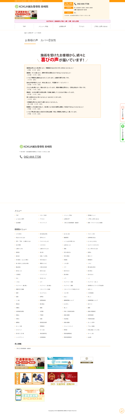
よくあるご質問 (20, 219)
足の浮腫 (18, 245)
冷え (17, 278)
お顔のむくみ (67, 245)
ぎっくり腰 (19, 326)
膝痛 (89, 307)
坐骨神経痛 (90, 315)
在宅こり (90, 289)
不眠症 (41, 315)
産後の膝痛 (67, 315)
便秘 (65, 248)
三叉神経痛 (90, 293)
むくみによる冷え (92, 241)
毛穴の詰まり (43, 259)
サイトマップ (43, 222)
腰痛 (41, 307)
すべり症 (42, 329)
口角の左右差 (43, 267)
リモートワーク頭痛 (45, 289)
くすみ (17, 281)
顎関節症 (42, 326)
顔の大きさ (67, 270)
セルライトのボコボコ (93, 245)
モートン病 (90, 333)
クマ (65, 267)
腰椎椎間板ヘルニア (69, 300)
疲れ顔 (17, 256)
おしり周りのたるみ (93, 248)
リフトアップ (43, 274)
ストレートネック (68, 326)
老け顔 (41, 252)
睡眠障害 (66, 237)
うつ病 (17, 300)
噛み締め (18, 267)
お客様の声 (62, 26)
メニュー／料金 (43, 26)
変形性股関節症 (68, 337)
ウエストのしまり (44, 241)
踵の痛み (42, 304)
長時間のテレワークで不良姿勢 (95, 285)
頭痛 (41, 318)
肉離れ (17, 307)
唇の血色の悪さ (92, 267)
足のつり (90, 304)
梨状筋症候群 (43, 322)
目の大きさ (90, 274)
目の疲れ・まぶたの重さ (22, 259)
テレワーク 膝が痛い (21, 285)
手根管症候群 (91, 318)
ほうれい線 (67, 234)
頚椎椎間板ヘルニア (93, 300)
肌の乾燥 (66, 274)
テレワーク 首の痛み (45, 285)
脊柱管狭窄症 (43, 333)
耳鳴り (17, 318)
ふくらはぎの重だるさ (69, 241)
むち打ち (66, 304)
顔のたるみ (43, 270)
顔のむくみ (19, 270)
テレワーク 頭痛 (68, 281)
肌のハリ (90, 256)
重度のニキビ (43, 263)
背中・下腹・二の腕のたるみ (23, 241)
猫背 (17, 293)
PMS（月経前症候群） (69, 311)
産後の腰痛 (67, 322)
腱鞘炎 (17, 322)
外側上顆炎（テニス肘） (94, 329)
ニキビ (89, 263)
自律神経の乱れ (92, 237)
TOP (24, 26)
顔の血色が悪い (44, 234)
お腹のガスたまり (44, 248)
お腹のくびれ (19, 248)
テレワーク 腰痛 (68, 285)
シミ (89, 278)
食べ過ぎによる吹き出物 (22, 263)
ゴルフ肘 (66, 293)
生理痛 (41, 311)
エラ (41, 281)
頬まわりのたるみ (20, 237)
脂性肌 (17, 252)
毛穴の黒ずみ (67, 252)
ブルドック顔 (91, 234)
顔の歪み (90, 270)
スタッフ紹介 (43, 215)
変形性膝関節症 (68, 333)
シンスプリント (20, 337)
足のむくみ (43, 278)
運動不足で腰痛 (20, 289)
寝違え (17, 315)
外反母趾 (66, 318)
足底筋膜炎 (43, 337)
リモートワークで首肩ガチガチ (72, 289)
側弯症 (41, 296)
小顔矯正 (18, 274)
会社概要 (18, 222)
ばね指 (89, 337)
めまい (65, 296)
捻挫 (17, 296)
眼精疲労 (90, 259)
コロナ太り (43, 245)
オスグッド (19, 329)
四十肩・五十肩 (20, 333)
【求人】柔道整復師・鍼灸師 (71, 222)
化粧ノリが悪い (44, 256)
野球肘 (65, 329)
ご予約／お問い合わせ (100, 26)
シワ (65, 278)
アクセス (81, 26)
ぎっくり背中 (91, 322)
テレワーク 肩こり (93, 281)
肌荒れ (89, 252)
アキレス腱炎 (91, 326)
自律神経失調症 (20, 311)
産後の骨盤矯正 (92, 311)
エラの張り (19, 234)
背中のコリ (43, 237)
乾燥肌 (65, 259)
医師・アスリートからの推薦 (95, 222)
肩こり (65, 307)
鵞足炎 (17, 304)
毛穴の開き (67, 256)
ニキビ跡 (66, 263)
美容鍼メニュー (92, 215)
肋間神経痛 (43, 300)
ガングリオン (43, 293)
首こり (89, 296)
